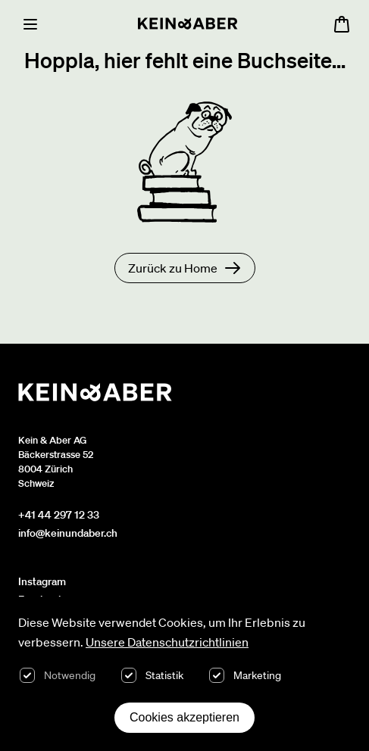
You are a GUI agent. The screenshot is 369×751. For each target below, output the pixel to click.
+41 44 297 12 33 (58, 515)
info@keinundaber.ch (67, 533)
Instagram (42, 581)
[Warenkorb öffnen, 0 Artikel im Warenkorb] (342, 24)
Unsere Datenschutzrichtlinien (167, 642)
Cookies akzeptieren (184, 717)
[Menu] (30, 24)
